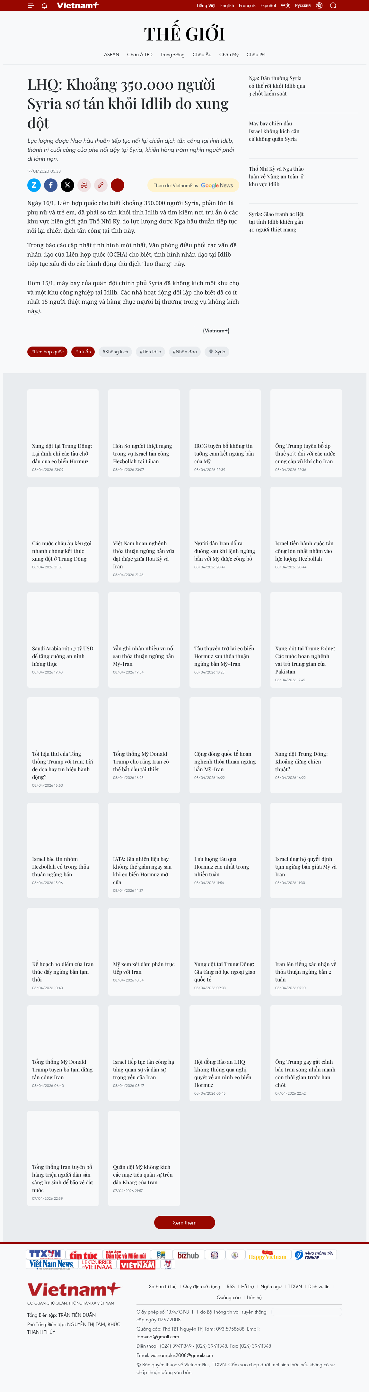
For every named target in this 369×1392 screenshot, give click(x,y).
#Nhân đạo (185, 351)
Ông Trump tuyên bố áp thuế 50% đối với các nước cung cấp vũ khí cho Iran (305, 453)
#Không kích (115, 351)
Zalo (34, 185)
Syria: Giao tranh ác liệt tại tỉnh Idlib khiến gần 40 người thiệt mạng (276, 222)
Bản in (84, 185)
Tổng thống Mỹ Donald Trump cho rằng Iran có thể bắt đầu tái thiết (141, 761)
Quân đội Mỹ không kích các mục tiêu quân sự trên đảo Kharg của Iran (143, 1174)
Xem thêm (185, 1222)
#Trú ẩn (83, 351)
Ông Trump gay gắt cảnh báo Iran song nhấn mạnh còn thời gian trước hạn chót (305, 1073)
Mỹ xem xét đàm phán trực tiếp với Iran (144, 968)
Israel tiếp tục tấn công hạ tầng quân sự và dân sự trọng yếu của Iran (143, 1069)
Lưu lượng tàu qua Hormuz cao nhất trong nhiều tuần (221, 866)
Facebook (50, 185)
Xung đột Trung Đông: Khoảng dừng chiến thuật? (301, 761)
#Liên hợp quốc (47, 351)
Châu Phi (256, 54)
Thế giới (184, 33)
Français (247, 5)
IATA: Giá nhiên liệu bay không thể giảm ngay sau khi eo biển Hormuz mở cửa (142, 870)
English (227, 5)
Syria (216, 351)
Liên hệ (254, 1297)
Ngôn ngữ (271, 1286)
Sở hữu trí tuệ (163, 1286)
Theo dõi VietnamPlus (176, 185)
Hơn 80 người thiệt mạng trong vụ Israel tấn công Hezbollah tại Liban (142, 453)
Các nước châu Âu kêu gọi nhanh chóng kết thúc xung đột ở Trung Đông (62, 551)
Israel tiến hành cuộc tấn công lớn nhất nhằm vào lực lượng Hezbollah (304, 551)
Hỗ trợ (247, 1286)
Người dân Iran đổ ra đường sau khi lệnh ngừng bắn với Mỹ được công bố (224, 551)
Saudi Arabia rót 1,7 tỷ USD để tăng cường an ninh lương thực (62, 656)
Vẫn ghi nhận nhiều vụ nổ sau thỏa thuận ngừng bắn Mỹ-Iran (143, 656)
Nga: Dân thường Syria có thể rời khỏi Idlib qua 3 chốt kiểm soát (277, 86)
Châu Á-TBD (140, 54)
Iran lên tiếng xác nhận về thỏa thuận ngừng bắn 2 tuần (305, 972)
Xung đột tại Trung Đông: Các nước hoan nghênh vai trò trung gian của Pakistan (305, 660)
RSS (231, 1286)
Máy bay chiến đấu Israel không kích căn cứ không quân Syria (274, 131)
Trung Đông (173, 54)
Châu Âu (202, 54)
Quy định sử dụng (201, 1286)
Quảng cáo (229, 1297)
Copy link (101, 185)
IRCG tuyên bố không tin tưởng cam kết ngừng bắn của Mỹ (224, 453)
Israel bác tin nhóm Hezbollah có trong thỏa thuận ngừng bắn (60, 866)
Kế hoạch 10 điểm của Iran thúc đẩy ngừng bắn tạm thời (63, 972)
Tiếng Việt (206, 5)
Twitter (67, 185)
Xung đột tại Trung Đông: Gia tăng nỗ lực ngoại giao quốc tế (224, 972)
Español (268, 5)
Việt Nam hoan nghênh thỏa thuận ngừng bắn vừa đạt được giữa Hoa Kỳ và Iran (143, 555)
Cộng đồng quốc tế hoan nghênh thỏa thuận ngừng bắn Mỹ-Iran (225, 761)
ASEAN (111, 54)
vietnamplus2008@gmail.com (182, 1355)
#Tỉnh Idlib (150, 351)
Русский (303, 5)
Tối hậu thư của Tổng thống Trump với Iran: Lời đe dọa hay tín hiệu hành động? (62, 765)
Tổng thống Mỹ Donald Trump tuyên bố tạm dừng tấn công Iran (62, 1069)
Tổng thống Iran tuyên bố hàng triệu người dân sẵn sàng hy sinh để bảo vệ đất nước (62, 1178)
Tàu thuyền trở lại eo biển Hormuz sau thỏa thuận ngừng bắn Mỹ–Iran (224, 656)
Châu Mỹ (229, 54)
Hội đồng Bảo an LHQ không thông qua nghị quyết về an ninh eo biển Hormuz (222, 1073)
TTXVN (295, 1286)
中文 (285, 5)
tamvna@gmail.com (157, 1336)
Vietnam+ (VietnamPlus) (78, 5)
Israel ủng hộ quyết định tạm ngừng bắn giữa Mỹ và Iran (306, 866)
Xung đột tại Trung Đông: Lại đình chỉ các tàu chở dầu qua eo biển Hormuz (62, 453)
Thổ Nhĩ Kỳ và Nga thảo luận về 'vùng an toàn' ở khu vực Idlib (276, 176)
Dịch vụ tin (318, 1286)
